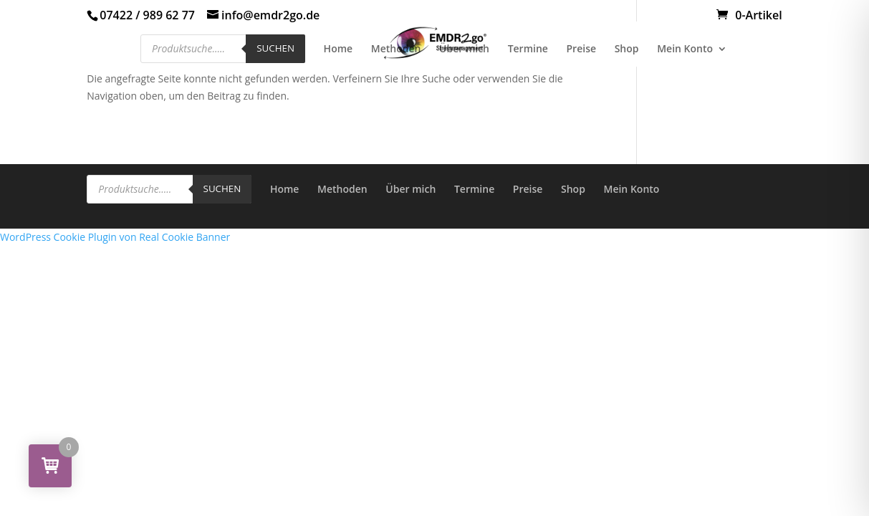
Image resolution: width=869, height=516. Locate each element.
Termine (528, 49)
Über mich (464, 49)
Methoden (396, 49)
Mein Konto (685, 49)
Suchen (275, 48)
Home (338, 49)
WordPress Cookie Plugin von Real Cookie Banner (115, 237)
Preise (582, 49)
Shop (627, 49)
